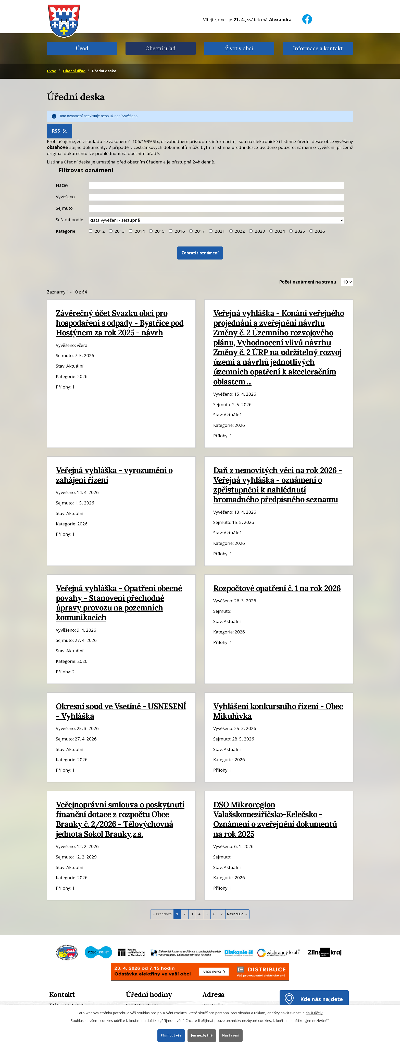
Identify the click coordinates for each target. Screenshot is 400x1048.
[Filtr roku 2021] (210, 231)
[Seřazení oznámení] (216, 220)
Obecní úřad (160, 48)
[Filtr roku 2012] (90, 231)
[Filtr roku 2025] (291, 231)
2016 (180, 231)
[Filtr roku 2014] (130, 231)
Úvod (82, 48)
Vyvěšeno (65, 196)
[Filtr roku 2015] (151, 231)
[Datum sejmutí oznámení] (216, 208)
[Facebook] (307, 16)
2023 (260, 231)
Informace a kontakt (318, 48)
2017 (200, 231)
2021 (220, 231)
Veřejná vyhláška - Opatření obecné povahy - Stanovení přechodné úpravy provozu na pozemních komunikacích (119, 602)
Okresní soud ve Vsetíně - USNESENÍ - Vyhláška (121, 711)
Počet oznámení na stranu (307, 282)
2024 (280, 231)
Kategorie (65, 231)
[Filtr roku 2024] (271, 231)
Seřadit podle (69, 219)
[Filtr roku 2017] (191, 231)
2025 (300, 231)
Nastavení (230, 1035)
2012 (100, 231)
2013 (120, 231)
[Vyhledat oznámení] (200, 253)
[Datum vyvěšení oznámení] (216, 197)
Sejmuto (64, 208)
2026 (320, 231)
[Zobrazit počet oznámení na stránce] (347, 282)
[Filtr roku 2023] (251, 231)
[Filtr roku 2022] (231, 231)
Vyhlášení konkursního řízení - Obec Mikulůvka (278, 711)
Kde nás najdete (321, 999)
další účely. (314, 1012)
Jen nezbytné (201, 1035)
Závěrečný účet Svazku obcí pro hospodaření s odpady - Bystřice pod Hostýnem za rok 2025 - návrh (119, 322)
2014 (140, 231)
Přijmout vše (171, 1035)
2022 (240, 231)
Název (62, 185)
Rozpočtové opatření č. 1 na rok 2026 (277, 588)
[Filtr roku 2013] (110, 231)
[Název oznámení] (216, 185)
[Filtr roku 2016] (170, 231)
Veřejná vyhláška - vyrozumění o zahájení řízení (114, 475)
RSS (60, 131)
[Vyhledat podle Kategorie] (311, 231)
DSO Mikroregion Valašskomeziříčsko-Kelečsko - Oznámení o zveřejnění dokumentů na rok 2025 (275, 819)
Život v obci (239, 48)
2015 (160, 231)
